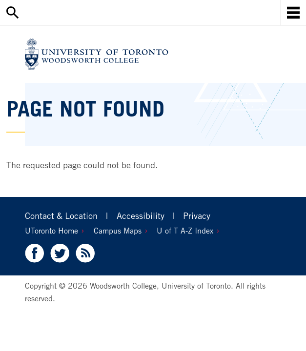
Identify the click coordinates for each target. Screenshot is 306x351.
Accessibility (140, 215)
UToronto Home (51, 230)
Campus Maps (118, 230)
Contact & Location (61, 215)
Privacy (196, 215)
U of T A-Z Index (185, 230)
